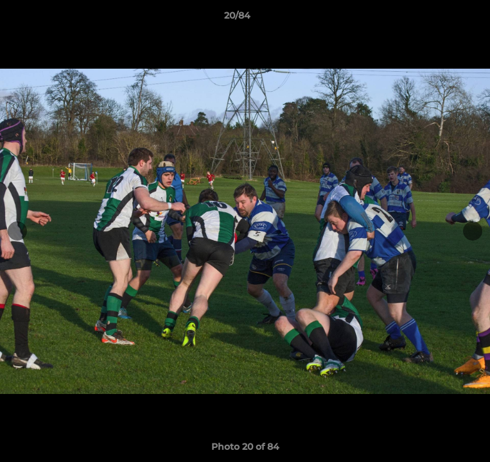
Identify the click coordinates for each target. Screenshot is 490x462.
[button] (443, 18)
